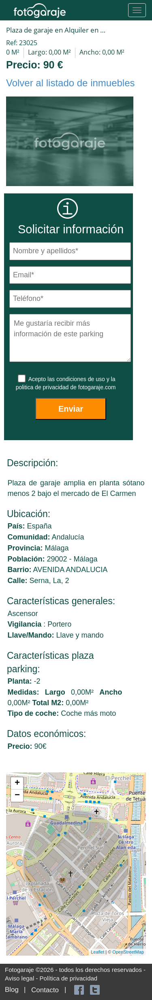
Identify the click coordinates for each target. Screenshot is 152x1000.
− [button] (17, 795)
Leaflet (97, 952)
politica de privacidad (43, 387)
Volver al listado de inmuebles (70, 82)
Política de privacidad (69, 978)
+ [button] (17, 783)
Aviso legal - (22, 978)
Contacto (45, 990)
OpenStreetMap (128, 952)
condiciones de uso (81, 379)
